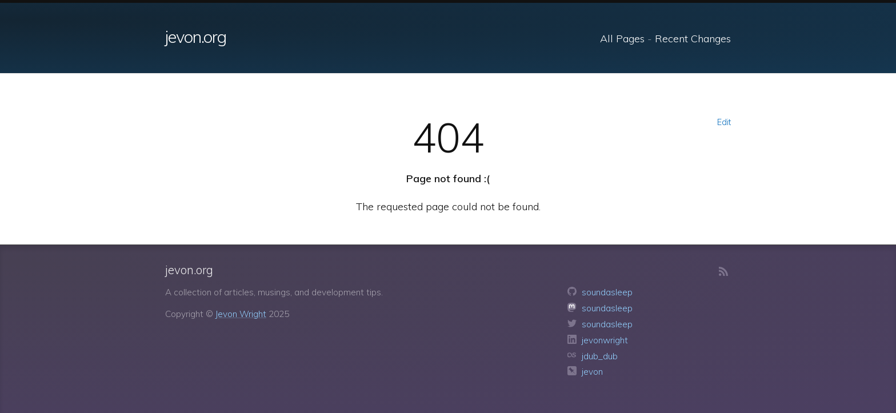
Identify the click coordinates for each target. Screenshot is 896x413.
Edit (724, 122)
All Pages (622, 38)
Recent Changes (693, 38)
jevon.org (195, 36)
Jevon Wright (240, 313)
